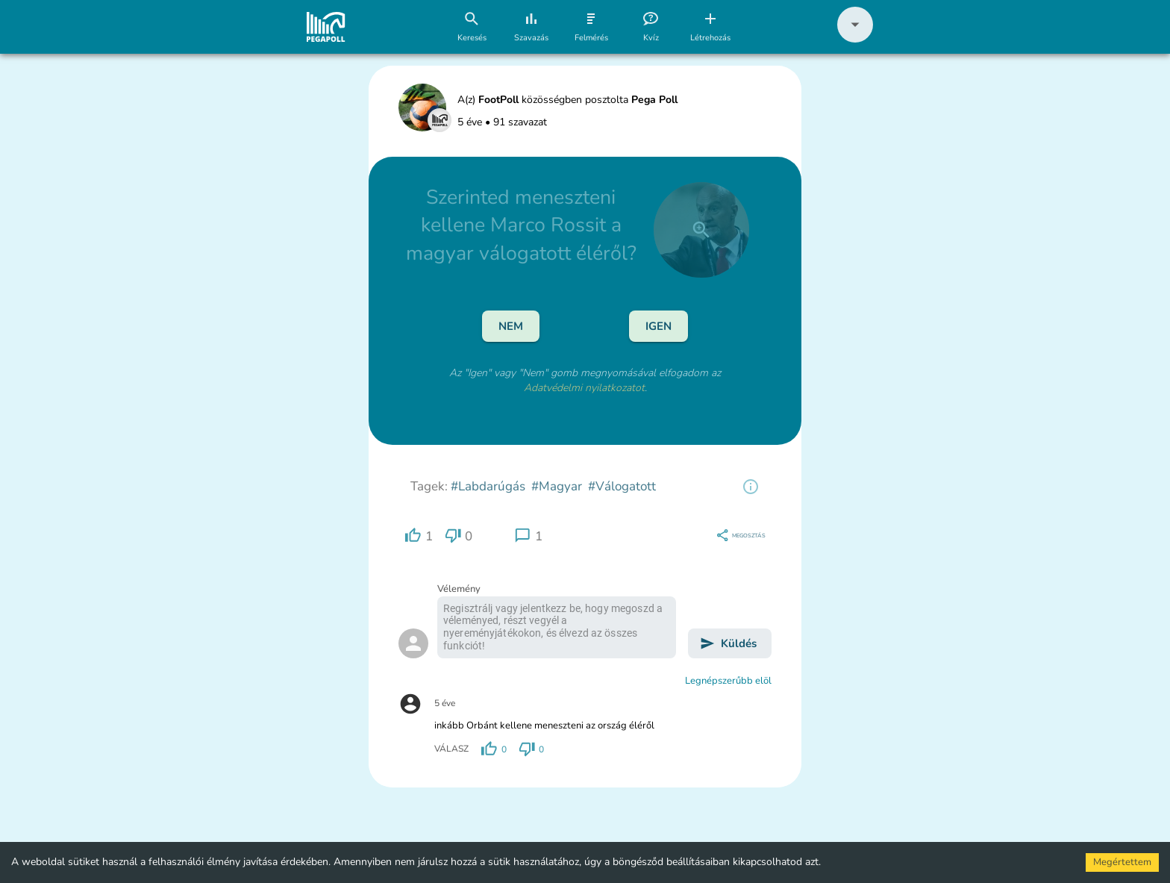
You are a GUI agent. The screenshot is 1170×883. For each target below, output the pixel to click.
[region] (751, 487)
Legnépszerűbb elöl (728, 680)
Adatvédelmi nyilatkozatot (584, 388)
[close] (701, 230)
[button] (855, 39)
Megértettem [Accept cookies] (1122, 862)
